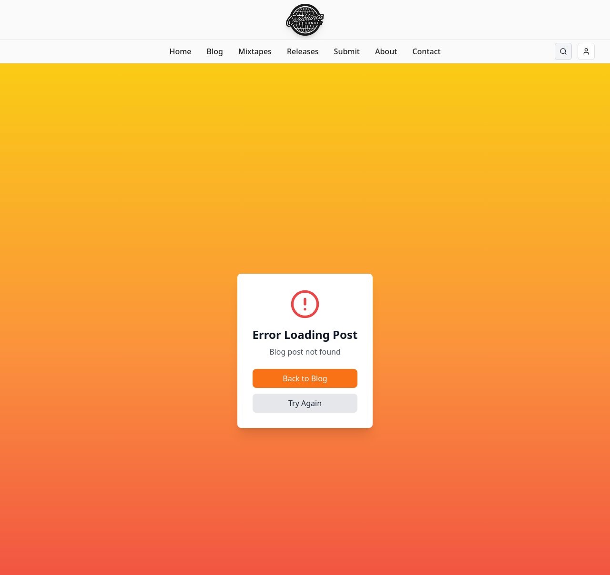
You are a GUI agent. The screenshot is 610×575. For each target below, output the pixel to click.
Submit (347, 51)
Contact (426, 51)
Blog (215, 51)
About (386, 51)
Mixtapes (255, 51)
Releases (303, 51)
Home (180, 51)
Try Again (305, 403)
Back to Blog (305, 378)
